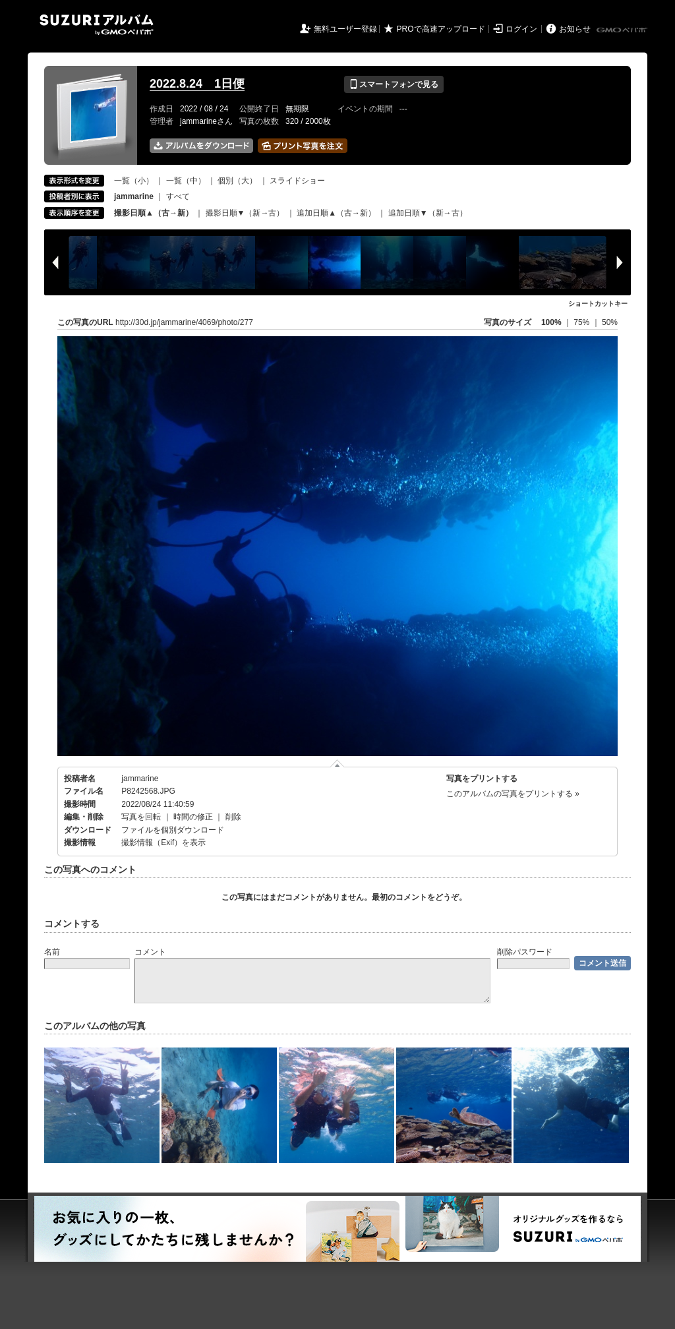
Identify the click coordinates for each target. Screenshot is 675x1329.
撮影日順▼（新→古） (245, 213)
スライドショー (297, 180)
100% (551, 322)
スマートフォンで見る (393, 84)
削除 (233, 816)
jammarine (139, 778)
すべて (178, 196)
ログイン (521, 29)
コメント (150, 952)
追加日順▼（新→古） (427, 213)
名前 (52, 952)
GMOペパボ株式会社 (623, 30)
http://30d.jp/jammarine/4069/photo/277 (184, 322)
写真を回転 (141, 816)
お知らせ (575, 29)
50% (610, 322)
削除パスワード (524, 952)
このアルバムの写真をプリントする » (512, 793)
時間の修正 (193, 816)
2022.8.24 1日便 (197, 83)
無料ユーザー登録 (345, 29)
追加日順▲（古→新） (336, 213)
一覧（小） (134, 180)
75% (582, 322)
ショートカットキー (598, 303)
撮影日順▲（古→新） (153, 213)
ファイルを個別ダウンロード (172, 830)
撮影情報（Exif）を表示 (163, 842)
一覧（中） (186, 180)
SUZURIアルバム (96, 25)
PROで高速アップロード (441, 29)
